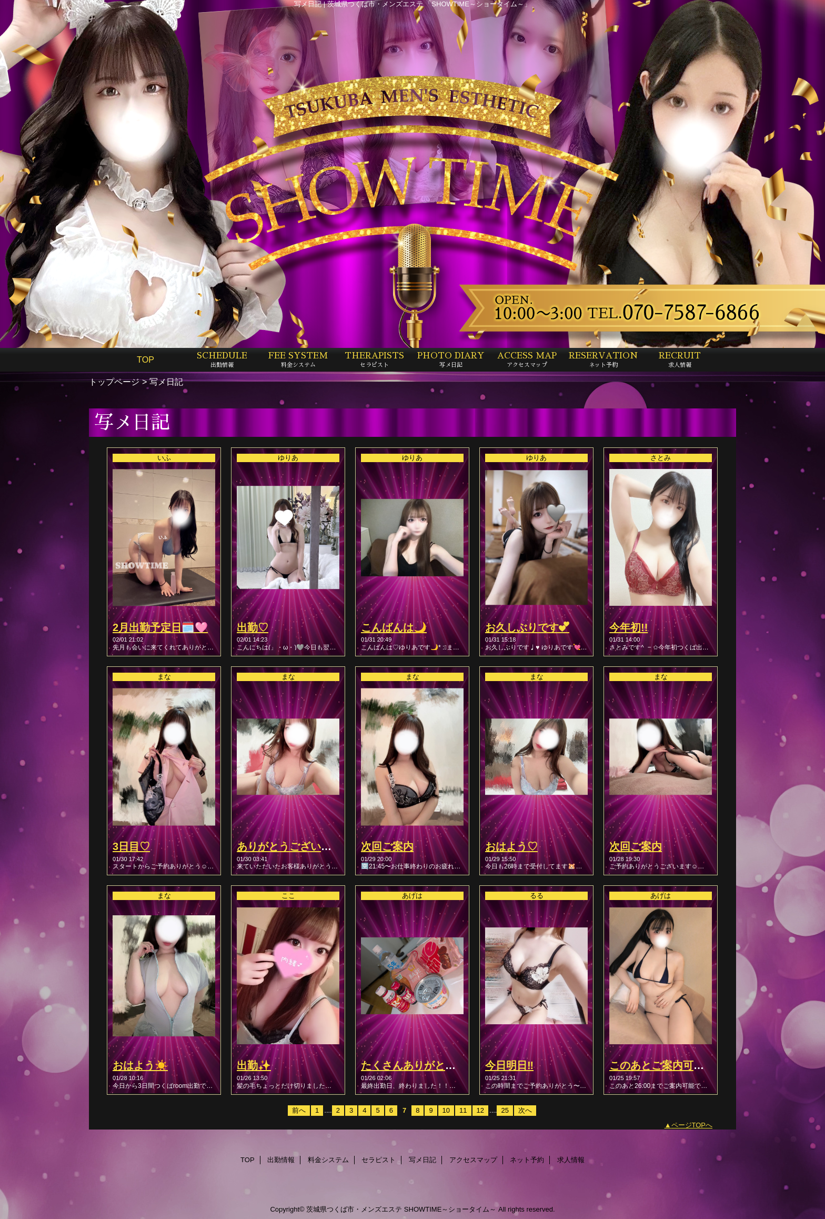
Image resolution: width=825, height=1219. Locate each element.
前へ (299, 1110)
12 (480, 1110)
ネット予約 (527, 1160)
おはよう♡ (511, 846)
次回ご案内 (387, 846)
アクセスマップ (473, 1160)
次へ (525, 1110)
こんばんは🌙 (394, 627)
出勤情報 (281, 1160)
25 (504, 1110)
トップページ (114, 381)
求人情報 (571, 1160)
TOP (145, 359)
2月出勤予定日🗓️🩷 (160, 627)
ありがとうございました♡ (300, 846)
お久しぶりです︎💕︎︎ (527, 627)
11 (463, 1110)
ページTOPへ (692, 1125)
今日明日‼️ (509, 1065)
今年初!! (628, 627)
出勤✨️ (254, 1065)
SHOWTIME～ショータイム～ (450, 1209)
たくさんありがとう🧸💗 (421, 1065)
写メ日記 (422, 1160)
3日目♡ (131, 846)
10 (446, 1110)
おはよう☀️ (140, 1065)
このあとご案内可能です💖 (673, 1065)
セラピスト (378, 1160)
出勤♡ (252, 627)
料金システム (328, 1160)
